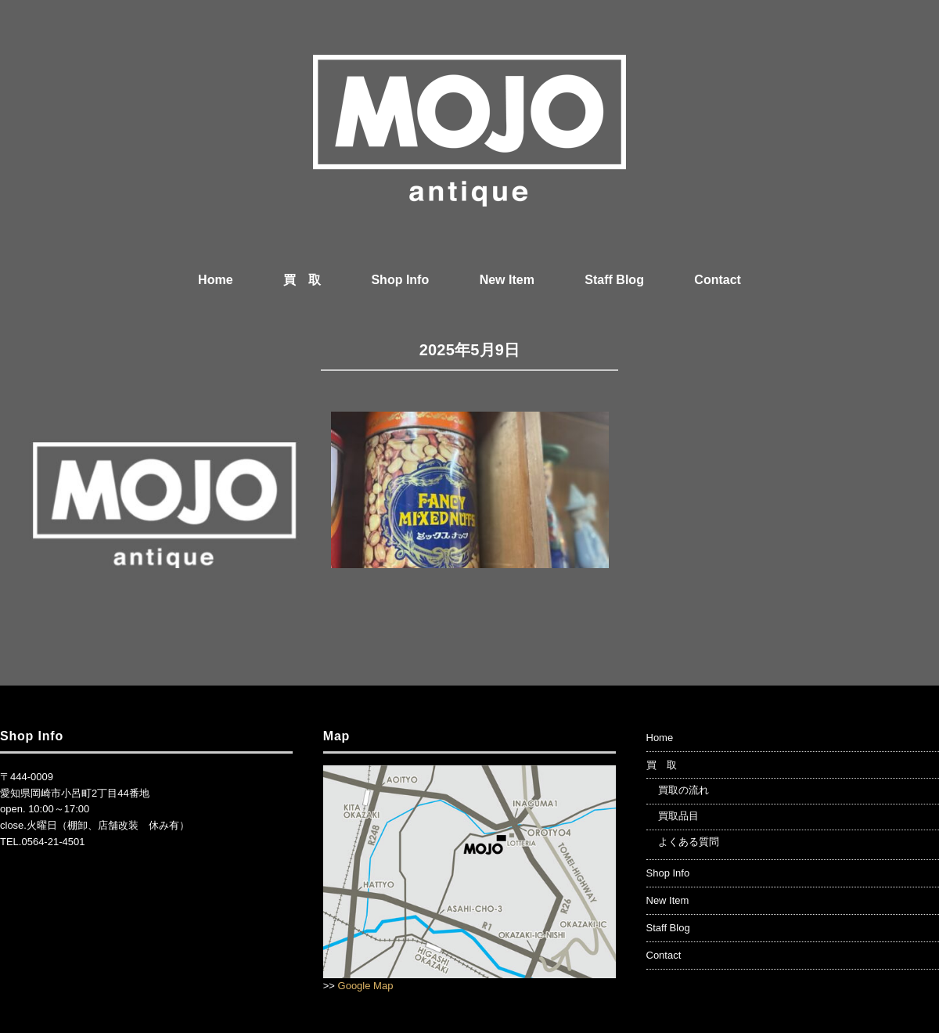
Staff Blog (614, 279)
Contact (717, 279)
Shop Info (400, 279)
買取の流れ (683, 790)
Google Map (366, 986)
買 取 (302, 279)
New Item (507, 279)
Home (215, 279)
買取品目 (678, 816)
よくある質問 (688, 842)
